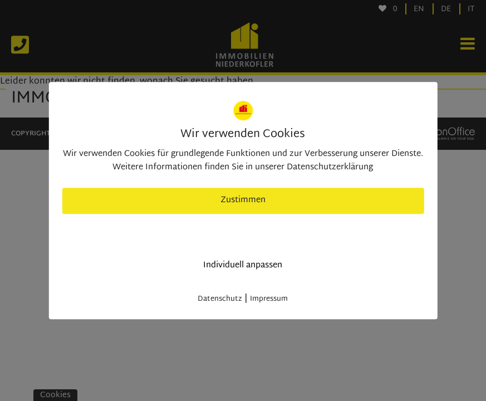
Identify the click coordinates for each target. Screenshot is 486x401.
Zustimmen (243, 200)
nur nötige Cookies (243, 233)
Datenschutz (220, 299)
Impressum (269, 299)
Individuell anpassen (242, 265)
